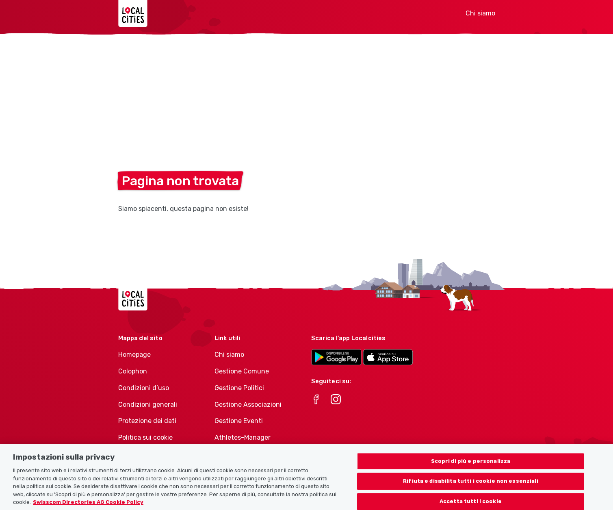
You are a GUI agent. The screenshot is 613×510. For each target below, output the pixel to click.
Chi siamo (480, 13)
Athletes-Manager (242, 437)
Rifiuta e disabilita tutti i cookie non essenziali (470, 486)
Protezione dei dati (147, 421)
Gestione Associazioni (248, 404)
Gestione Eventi (238, 421)
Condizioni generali (147, 404)
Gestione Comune (241, 371)
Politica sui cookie (145, 437)
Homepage (134, 354)
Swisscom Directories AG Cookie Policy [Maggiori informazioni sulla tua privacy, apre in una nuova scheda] (88, 506)
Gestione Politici (239, 388)
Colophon (132, 371)
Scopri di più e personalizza (471, 465)
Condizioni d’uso (143, 388)
